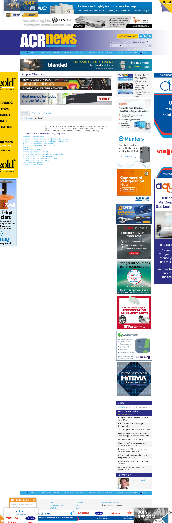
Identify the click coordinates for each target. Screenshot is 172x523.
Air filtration (27, 148)
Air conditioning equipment (33, 137)
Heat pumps (50, 145)
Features (41, 53)
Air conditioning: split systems (56, 141)
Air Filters (37, 150)
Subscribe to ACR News (141, 76)
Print (77, 505)
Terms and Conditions (110, 503)
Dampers (48, 156)
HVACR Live (53, 508)
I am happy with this (23, 513)
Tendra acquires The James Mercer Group (134, 430)
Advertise (109, 53)
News (33, 53)
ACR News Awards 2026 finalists (130, 439)
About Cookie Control (12, 500)
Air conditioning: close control (56, 139)
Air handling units (56, 154)
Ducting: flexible (51, 158)
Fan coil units (50, 143)
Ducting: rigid (50, 160)
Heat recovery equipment (32, 163)
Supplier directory (70, 53)
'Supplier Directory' (140, 42)
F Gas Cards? (139, 480)
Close (34, 500)
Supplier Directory (32, 74)
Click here (122, 407)
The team (119, 53)
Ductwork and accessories (33, 156)
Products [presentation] (36, 113)
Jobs (49, 53)
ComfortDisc (28, 118)
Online (77, 508)
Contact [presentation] (47, 113)
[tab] (25, 113)
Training (56, 53)
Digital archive (131, 53)
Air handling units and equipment (35, 152)
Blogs (100, 53)
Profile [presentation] (25, 113)
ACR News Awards (56, 505)
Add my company (127, 36)
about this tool (31, 516)
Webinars (92, 53)
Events (83, 53)
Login (143, 53)
